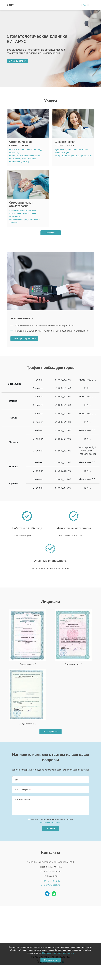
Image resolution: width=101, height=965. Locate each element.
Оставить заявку (17, 61)
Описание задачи (22, 799)
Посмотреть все (50, 732)
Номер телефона (22, 789)
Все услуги (50, 233)
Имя (16, 780)
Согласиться (50, 960)
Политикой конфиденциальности (58, 953)
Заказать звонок (84, 5)
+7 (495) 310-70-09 (50, 881)
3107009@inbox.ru (50, 884)
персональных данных (50, 822)
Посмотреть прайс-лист (24, 338)
